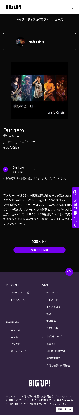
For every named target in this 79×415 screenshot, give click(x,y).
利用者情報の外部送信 (58, 365)
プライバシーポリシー (56, 404)
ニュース (57, 19)
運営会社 (51, 344)
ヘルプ (44, 285)
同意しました (64, 409)
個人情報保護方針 (55, 351)
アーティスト (13, 285)
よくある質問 (53, 306)
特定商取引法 (53, 358)
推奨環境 (51, 321)
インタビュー (18, 344)
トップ (20, 19)
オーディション (19, 351)
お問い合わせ (53, 328)
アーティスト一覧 (20, 292)
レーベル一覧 (18, 299)
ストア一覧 (52, 299)
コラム (14, 336)
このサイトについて (52, 336)
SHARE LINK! (39, 250)
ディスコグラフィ (38, 19)
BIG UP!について (55, 292)
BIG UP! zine (12, 322)
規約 (48, 313)
